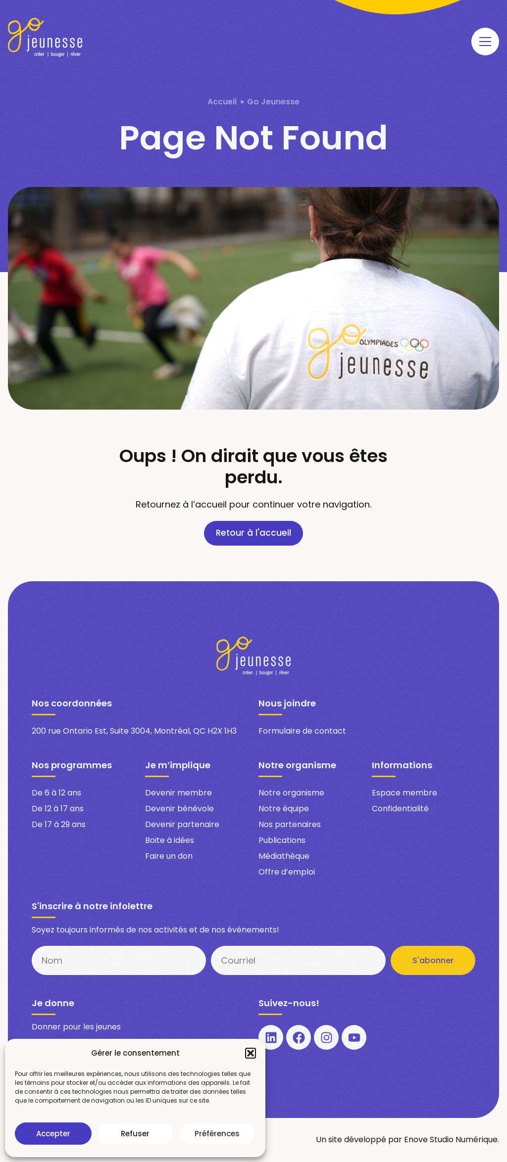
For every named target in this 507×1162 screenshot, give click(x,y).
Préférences (217, 1133)
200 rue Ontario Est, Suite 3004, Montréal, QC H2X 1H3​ (134, 731)
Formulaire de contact (302, 731)
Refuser (135, 1133)
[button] (250, 1053)
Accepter (53, 1133)
